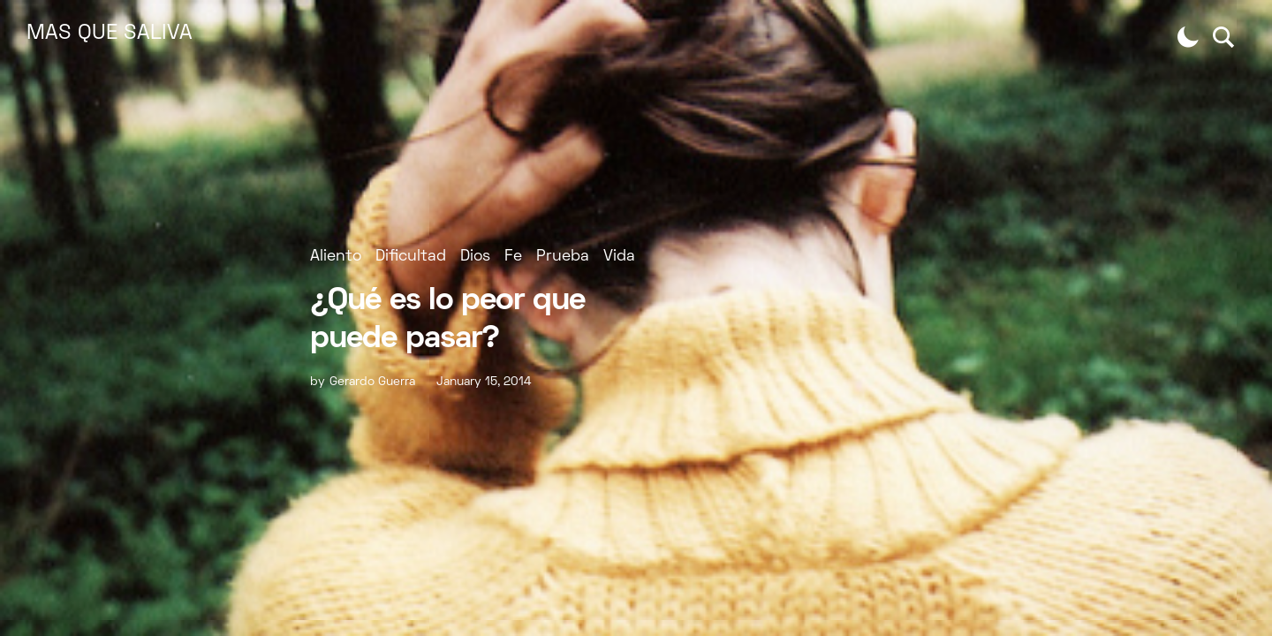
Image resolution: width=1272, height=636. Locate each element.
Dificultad (410, 256)
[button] (1188, 37)
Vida (619, 256)
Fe (513, 256)
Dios (475, 256)
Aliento (335, 256)
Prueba (562, 256)
